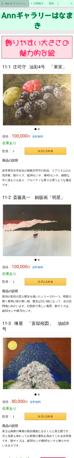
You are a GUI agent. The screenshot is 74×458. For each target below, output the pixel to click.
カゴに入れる (45, 150)
